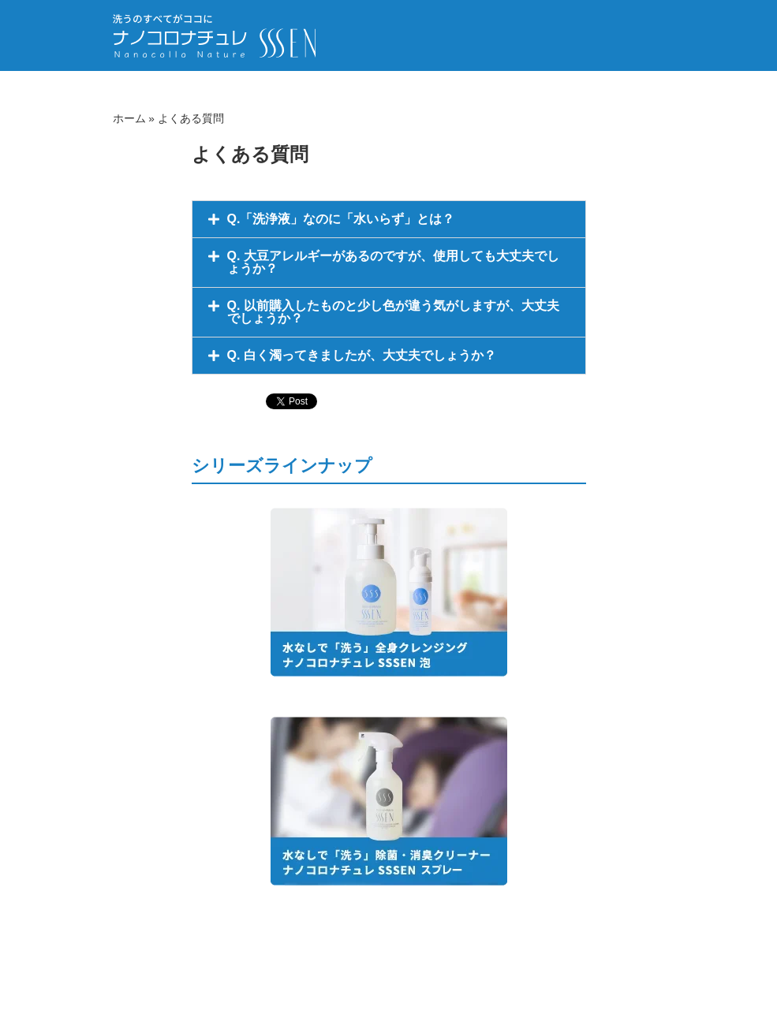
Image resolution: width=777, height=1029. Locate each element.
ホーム (129, 119)
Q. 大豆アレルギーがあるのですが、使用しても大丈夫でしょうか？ (393, 262)
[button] (388, 219)
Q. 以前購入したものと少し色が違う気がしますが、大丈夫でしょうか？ (393, 312)
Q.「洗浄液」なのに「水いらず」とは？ (341, 219)
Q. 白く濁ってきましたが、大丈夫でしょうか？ (361, 355)
